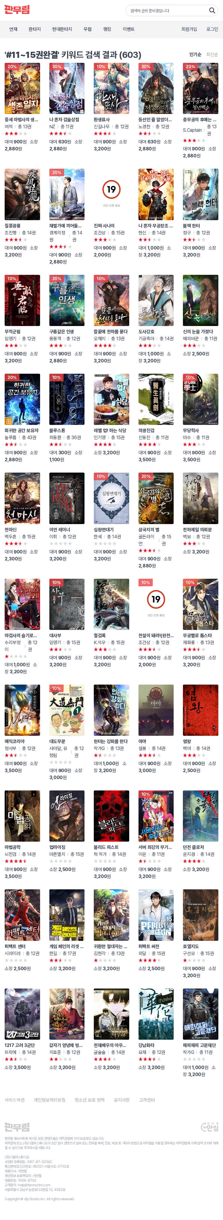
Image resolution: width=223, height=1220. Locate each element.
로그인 (212, 29)
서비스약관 (14, 1100)
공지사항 (122, 1100)
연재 (13, 29)
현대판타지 (62, 29)
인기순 (195, 54)
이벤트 (129, 29)
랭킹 (107, 29)
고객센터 (147, 1100)
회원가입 (189, 29)
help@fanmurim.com (34, 1185)
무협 (87, 29)
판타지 (35, 29)
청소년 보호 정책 (90, 1100)
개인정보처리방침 (49, 1100)
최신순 (212, 54)
